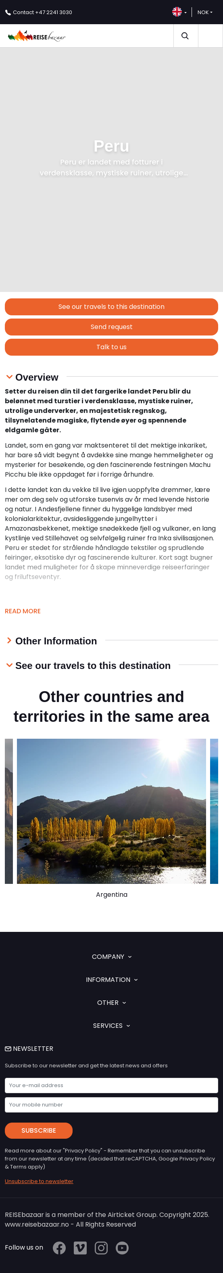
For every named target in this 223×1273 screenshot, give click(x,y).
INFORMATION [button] (112, 979)
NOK (203, 12)
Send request (112, 326)
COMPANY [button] (111, 956)
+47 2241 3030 (42, 12)
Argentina (111, 894)
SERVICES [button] (111, 1025)
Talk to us (111, 347)
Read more (23, 611)
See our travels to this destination (111, 306)
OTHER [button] (111, 1002)
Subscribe (38, 1130)
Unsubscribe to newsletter (39, 1181)
